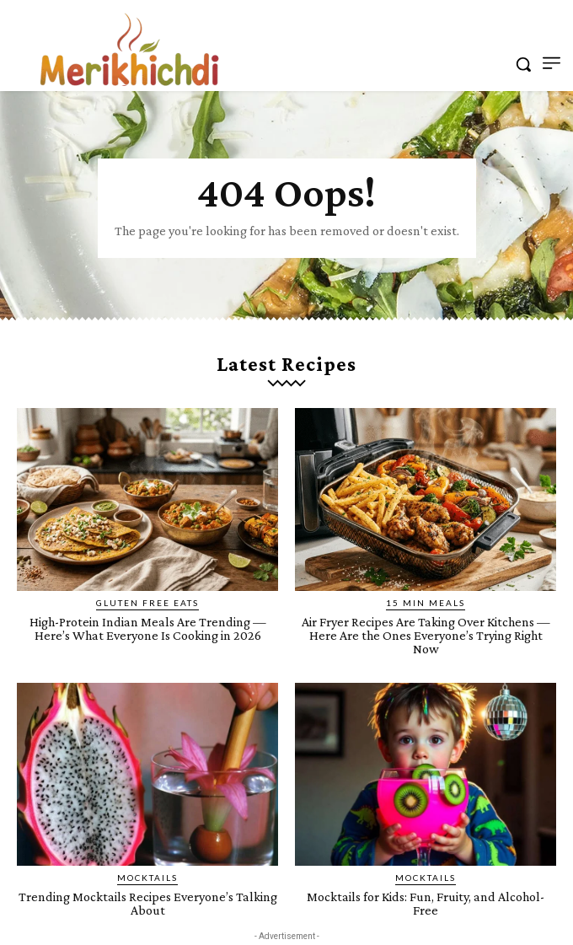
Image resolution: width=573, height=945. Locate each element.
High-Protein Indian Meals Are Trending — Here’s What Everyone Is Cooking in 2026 (147, 628)
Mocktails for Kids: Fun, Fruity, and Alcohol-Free (425, 903)
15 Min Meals (425, 603)
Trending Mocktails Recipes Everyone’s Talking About (148, 903)
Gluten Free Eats (147, 603)
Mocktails (147, 878)
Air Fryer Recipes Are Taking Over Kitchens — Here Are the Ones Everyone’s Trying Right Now (426, 635)
